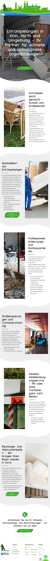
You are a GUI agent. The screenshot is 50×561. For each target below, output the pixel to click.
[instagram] (5, 554)
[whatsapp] (7, 554)
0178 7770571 (41, 552)
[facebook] (2, 554)
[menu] (47, 7)
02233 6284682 (41, 549)
